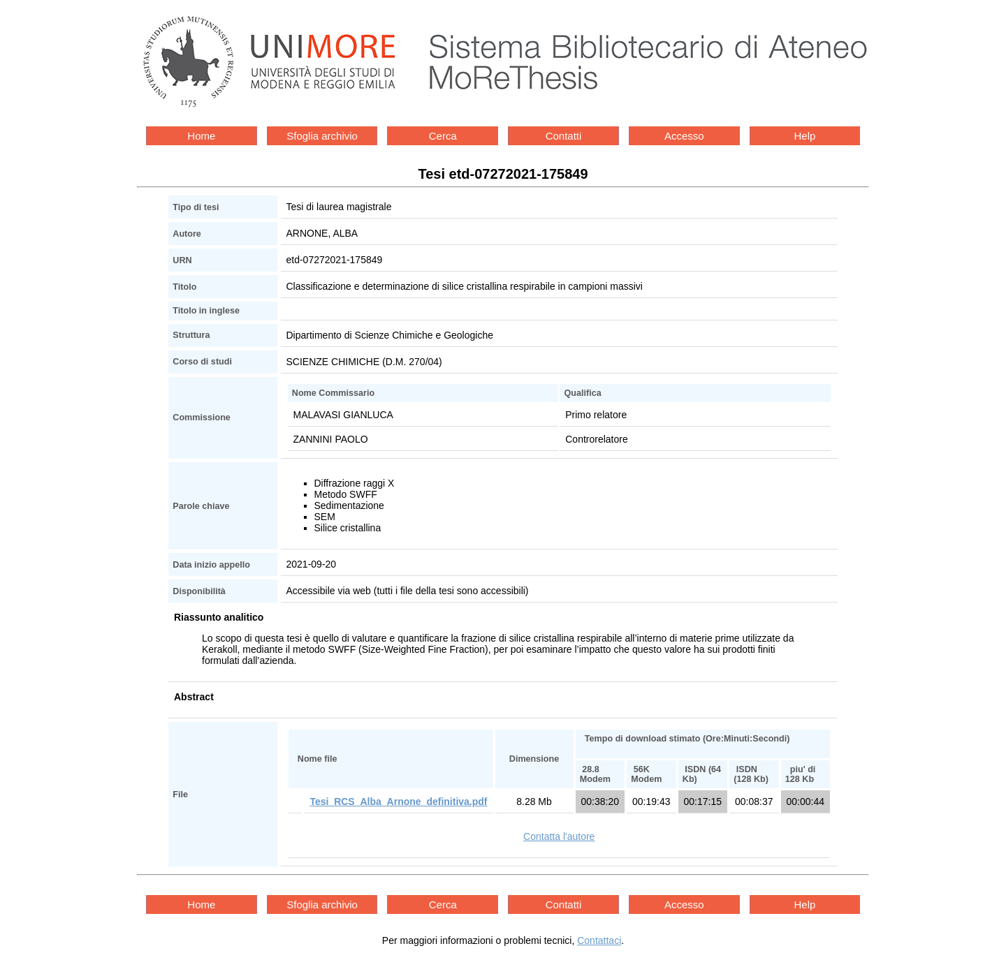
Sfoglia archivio (322, 136)
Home (201, 136)
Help (805, 136)
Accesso (684, 136)
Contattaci (599, 940)
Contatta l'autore (559, 836)
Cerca (443, 136)
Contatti (564, 136)
